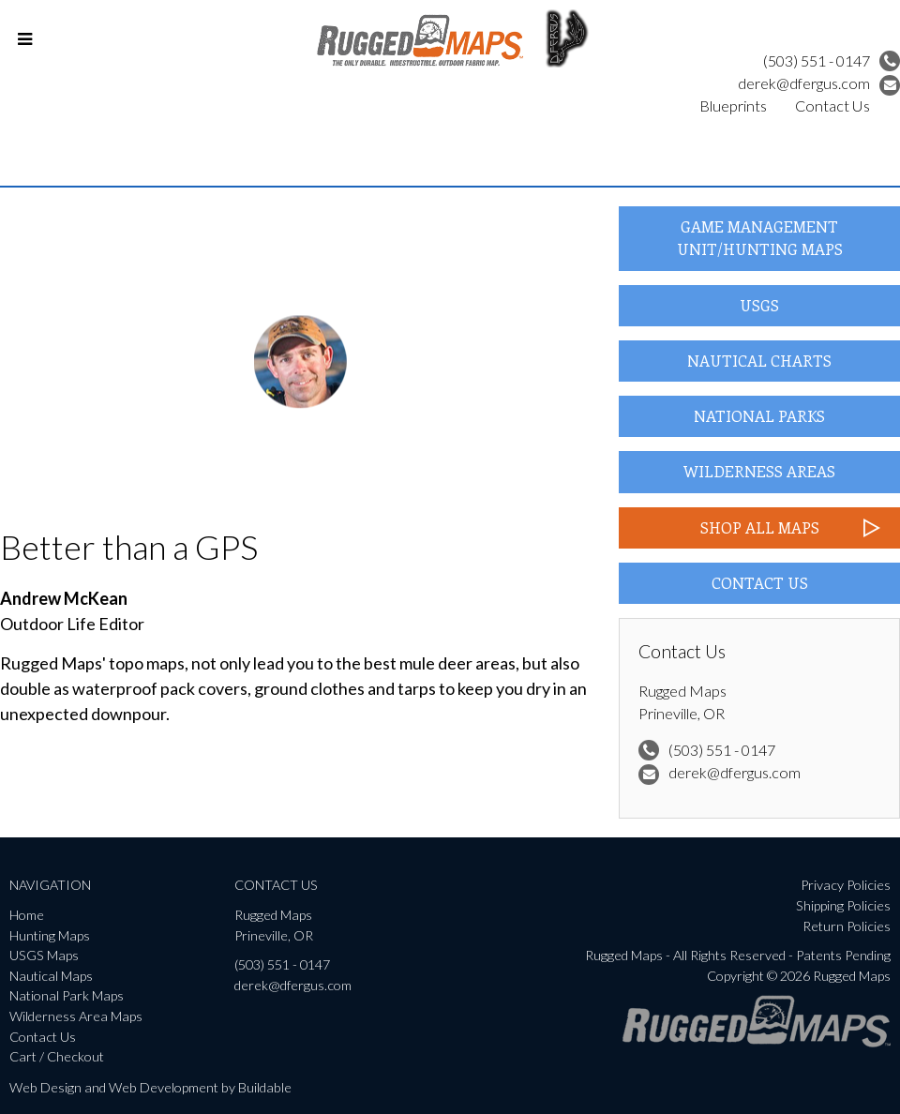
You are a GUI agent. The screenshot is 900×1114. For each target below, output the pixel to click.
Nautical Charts (759, 360)
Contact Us (832, 105)
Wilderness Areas (759, 471)
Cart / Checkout (56, 1056)
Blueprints (733, 105)
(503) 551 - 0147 (831, 60)
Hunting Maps (49, 935)
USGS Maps (44, 955)
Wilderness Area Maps (75, 1016)
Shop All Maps (759, 527)
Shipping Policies (843, 905)
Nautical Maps (51, 976)
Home (26, 915)
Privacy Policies (846, 885)
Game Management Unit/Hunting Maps (760, 238)
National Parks (759, 416)
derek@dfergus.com (819, 83)
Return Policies (846, 926)
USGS (759, 305)
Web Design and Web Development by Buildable (150, 1087)
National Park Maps (66, 995)
